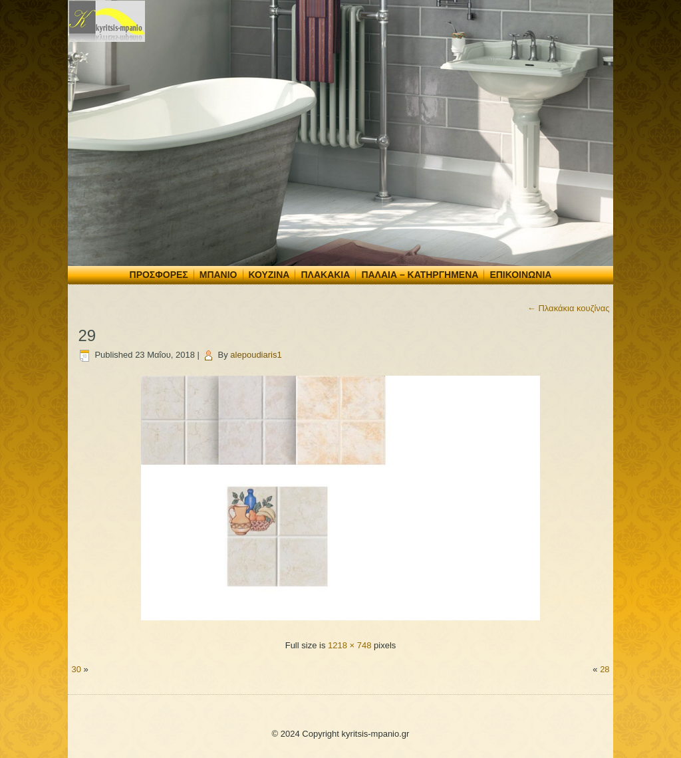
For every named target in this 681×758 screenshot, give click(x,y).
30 (75, 669)
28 (604, 669)
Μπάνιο (218, 274)
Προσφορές (159, 274)
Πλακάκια (325, 274)
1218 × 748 (349, 645)
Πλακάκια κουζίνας (568, 308)
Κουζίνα (269, 274)
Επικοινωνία (520, 274)
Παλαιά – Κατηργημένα (419, 274)
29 (87, 335)
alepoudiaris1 (255, 355)
